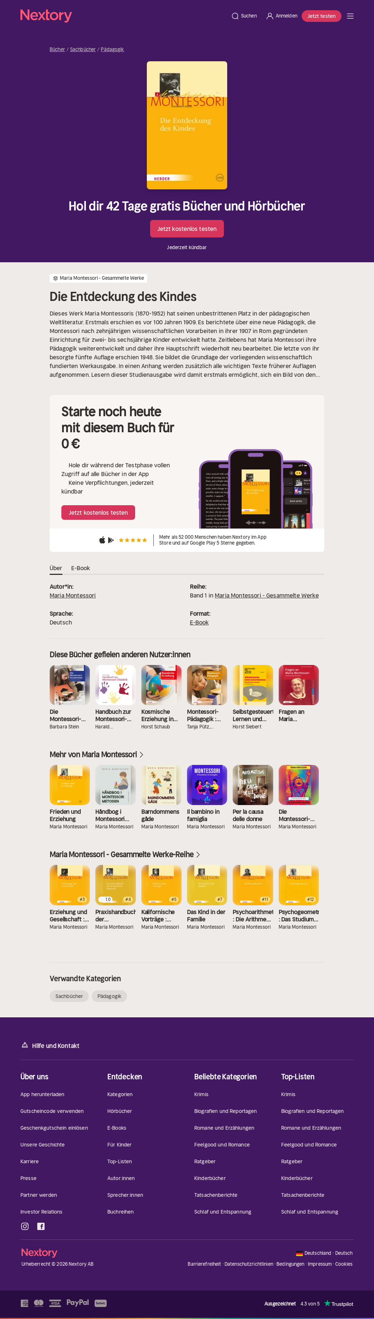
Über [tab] (56, 568)
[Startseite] (123, 16)
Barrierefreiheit (204, 1264)
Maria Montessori (73, 595)
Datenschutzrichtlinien (249, 1264)
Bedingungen (290, 1264)
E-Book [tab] (80, 568)
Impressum (320, 1264)
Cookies (344, 1264)
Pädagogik (112, 50)
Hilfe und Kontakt (50, 1045)
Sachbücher (83, 50)
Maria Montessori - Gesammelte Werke (267, 595)
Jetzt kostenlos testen (187, 228)
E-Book (199, 622)
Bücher (57, 50)
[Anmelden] (281, 16)
